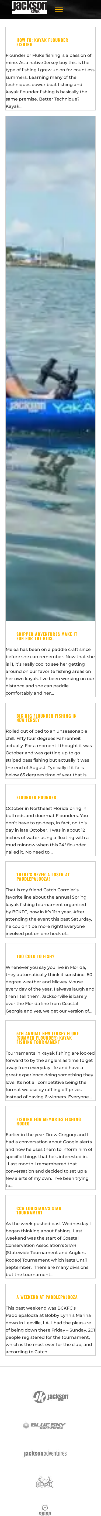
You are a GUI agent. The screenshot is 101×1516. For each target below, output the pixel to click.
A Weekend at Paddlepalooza (47, 1297)
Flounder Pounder (36, 797)
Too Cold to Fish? (35, 956)
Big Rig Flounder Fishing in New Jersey (46, 718)
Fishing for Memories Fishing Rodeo (48, 1121)
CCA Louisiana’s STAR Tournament (39, 1210)
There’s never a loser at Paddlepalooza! (43, 876)
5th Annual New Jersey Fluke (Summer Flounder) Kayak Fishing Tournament (47, 1037)
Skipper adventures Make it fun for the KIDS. (46, 636)
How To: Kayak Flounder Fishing (42, 42)
